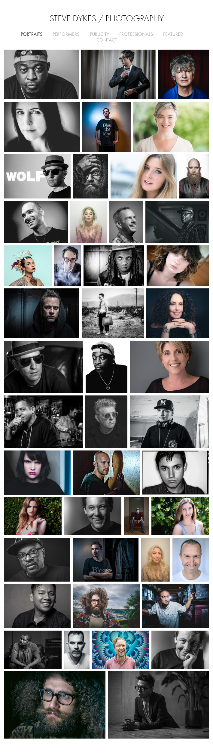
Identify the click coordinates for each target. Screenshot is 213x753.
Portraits (31, 34)
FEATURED (173, 34)
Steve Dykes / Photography (107, 18)
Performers (66, 34)
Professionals (136, 34)
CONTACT (106, 40)
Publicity (99, 34)
